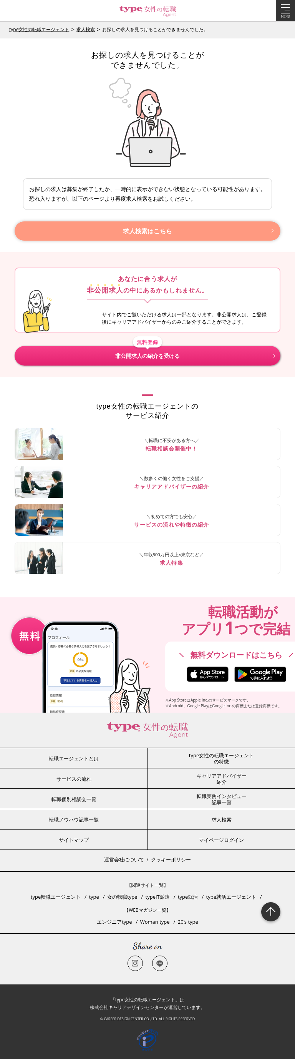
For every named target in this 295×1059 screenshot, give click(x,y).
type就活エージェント (231, 896)
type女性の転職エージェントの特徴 (221, 758)
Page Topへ (270, 911)
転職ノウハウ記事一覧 (74, 819)
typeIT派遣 (158, 896)
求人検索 (85, 29)
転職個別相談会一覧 (73, 799)
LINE (159, 963)
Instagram (135, 963)
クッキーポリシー (171, 859)
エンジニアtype (114, 921)
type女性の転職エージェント (39, 29)
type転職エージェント (56, 896)
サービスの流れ (73, 778)
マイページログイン (221, 839)
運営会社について (124, 859)
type (94, 896)
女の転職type (122, 896)
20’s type (188, 921)
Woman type (155, 921)
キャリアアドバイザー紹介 (222, 778)
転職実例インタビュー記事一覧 (222, 799)
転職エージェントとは (74, 758)
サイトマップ (74, 839)
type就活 (188, 896)
